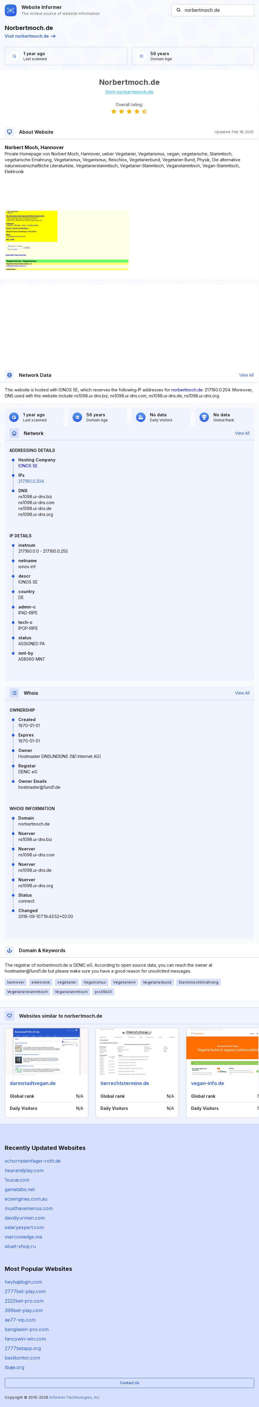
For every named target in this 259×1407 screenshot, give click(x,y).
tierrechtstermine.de (124, 1083)
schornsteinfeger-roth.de (33, 1161)
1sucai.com (17, 1180)
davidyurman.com (25, 1218)
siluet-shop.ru (20, 1246)
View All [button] (246, 375)
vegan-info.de (207, 1083)
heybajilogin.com (23, 1282)
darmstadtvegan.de (33, 1083)
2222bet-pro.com (24, 1301)
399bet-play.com (24, 1310)
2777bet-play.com (25, 1291)
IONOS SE (28, 465)
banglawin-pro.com (27, 1329)
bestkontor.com (22, 1358)
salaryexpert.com (24, 1227)
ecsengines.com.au (26, 1199)
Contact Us (129, 1383)
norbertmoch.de (187, 389)
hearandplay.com (24, 1170)
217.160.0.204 (31, 481)
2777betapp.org (23, 1348)
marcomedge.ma (23, 1237)
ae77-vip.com (20, 1320)
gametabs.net (20, 1189)
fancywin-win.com (25, 1339)
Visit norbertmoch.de (30, 36)
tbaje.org (14, 1367)
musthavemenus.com (29, 1208)
